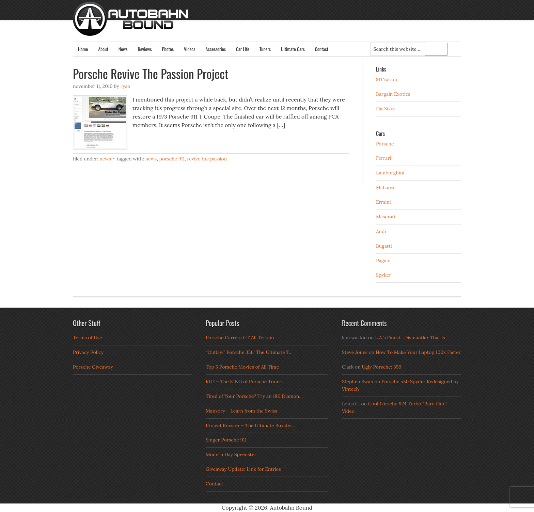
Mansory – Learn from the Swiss (241, 411)
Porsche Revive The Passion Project (151, 73)
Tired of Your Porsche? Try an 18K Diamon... (254, 396)
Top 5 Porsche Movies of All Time (242, 367)
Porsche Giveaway (93, 367)
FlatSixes (385, 109)
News (123, 48)
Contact (321, 48)
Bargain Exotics (393, 94)
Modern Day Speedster (231, 454)
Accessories (215, 48)
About (103, 48)
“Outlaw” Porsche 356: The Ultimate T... (249, 352)
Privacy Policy (88, 352)
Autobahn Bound (278, 24)
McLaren (386, 187)
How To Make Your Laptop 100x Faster (418, 352)
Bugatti (384, 246)
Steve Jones (354, 352)
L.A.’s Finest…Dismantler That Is (410, 338)
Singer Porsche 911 (226, 440)
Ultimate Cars (293, 48)
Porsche (385, 144)
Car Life (242, 48)
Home (83, 48)
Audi (381, 231)
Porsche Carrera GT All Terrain (240, 338)
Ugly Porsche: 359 (381, 367)
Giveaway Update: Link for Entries (243, 469)
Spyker (383, 275)
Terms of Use (87, 338)
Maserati (385, 217)
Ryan (125, 86)
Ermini (383, 202)
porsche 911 (172, 159)
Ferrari (383, 158)
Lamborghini (390, 173)
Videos (189, 48)
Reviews (145, 48)
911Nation (386, 79)
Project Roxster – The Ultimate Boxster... (251, 425)
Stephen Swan (357, 381)
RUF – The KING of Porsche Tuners (245, 381)
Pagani (383, 261)
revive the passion (207, 159)
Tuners (265, 48)
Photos (168, 48)
